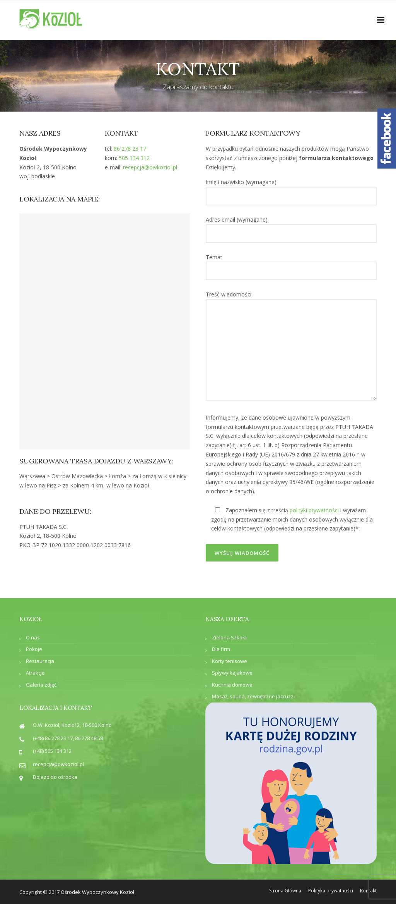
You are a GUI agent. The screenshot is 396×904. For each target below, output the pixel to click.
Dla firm (221, 649)
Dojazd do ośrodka (55, 776)
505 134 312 (134, 158)
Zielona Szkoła (229, 637)
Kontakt (368, 891)
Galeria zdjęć (41, 684)
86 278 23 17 (130, 148)
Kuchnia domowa (232, 684)
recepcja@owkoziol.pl (150, 167)
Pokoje (34, 649)
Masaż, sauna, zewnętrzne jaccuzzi (253, 696)
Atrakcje (35, 672)
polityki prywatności (314, 510)
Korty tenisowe (229, 661)
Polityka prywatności (330, 891)
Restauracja (40, 661)
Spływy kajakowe (232, 672)
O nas (33, 637)
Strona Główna (285, 891)
